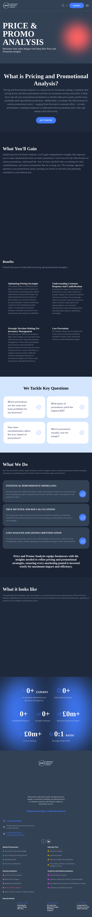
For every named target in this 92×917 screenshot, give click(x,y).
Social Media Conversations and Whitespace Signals (68, 883)
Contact (76, 5)
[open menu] (87, 5)
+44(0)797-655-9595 (14, 821)
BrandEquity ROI (10, 859)
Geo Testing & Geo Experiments (16, 855)
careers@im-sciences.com (16, 835)
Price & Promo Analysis (13, 888)
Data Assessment (56, 855)
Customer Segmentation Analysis (61, 888)
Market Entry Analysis (12, 879)
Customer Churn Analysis (13, 875)
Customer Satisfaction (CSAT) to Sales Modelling (66, 879)
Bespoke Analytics (56, 851)
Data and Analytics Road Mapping (61, 859)
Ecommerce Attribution (13, 864)
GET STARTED (46, 120)
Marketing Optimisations (13, 883)
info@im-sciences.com (14, 832)
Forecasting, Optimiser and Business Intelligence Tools (62, 865)
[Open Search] (63, 5)
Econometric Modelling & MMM (15, 851)
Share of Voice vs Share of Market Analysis (19, 892)
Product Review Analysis (58, 875)
